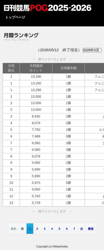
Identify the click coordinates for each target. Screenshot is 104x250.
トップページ (15, 17)
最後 (91, 228)
